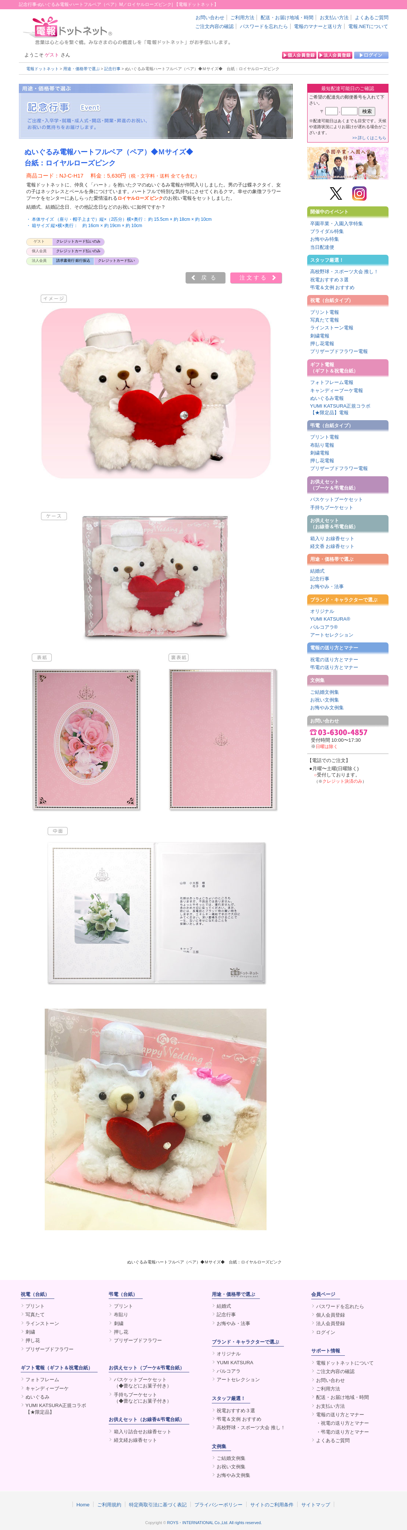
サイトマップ (315, 1504)
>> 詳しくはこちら (369, 137)
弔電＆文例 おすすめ (332, 287)
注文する (254, 278)
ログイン (325, 1332)
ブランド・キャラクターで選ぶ (343, 600)
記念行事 (112, 68)
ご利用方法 (242, 17)
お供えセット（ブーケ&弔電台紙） (146, 1368)
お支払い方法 (334, 17)
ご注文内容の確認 (214, 26)
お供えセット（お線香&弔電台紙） (146, 1419)
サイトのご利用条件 (272, 1504)
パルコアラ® (324, 627)
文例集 (317, 680)
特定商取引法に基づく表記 (158, 1504)
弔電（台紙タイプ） (331, 425)
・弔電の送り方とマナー (342, 1432)
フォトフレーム (42, 1379)
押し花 (33, 1340)
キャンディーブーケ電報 (336, 390)
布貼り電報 (322, 445)
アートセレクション (331, 635)
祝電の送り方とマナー (334, 659)
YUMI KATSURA (235, 1362)
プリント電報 (324, 312)
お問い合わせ (210, 17)
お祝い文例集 (324, 700)
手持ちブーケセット (331, 507)
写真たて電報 (324, 320)
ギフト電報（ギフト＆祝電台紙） (334, 368)
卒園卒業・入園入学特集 (336, 223)
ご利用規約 (109, 1504)
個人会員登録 (330, 1315)
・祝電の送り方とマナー (342, 1423)
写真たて (35, 1314)
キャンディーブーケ (47, 1388)
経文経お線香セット (135, 1440)
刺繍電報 (319, 336)
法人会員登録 (330, 1323)
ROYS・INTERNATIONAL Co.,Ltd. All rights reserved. (214, 1522)
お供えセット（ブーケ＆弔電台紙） (334, 485)
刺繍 (30, 1332)
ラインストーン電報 (331, 327)
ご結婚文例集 (324, 692)
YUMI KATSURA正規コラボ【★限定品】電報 (340, 409)
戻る (210, 278)
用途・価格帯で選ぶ (81, 68)
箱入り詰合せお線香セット (143, 1431)
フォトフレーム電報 (331, 382)
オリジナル (322, 611)
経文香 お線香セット (332, 546)
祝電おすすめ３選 (329, 279)
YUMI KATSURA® (330, 619)
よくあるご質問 (372, 17)
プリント (35, 1306)
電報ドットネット (42, 68)
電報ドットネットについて (345, 1363)
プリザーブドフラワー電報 (339, 351)
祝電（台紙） (35, 1294)
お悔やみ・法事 (327, 586)
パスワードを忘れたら (264, 26)
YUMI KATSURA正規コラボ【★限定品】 (56, 1408)
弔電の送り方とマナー (334, 667)
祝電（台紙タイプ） (331, 300)
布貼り (121, 1314)
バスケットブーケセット (336, 499)
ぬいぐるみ (38, 1397)
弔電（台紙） (123, 1294)
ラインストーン (42, 1323)
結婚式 (317, 571)
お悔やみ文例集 (327, 707)
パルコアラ (229, 1371)
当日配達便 (322, 247)
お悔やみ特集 (324, 239)
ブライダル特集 (327, 231)
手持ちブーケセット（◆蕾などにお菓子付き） (143, 1398)
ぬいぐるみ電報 (327, 398)
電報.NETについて (368, 26)
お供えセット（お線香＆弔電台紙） (334, 523)
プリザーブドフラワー (50, 1349)
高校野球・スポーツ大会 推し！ (344, 271)
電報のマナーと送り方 (318, 26)
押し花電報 (322, 343)
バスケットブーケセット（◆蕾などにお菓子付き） (143, 1383)
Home (83, 1504)
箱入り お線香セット (332, 538)
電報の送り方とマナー (334, 648)
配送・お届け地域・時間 (287, 17)
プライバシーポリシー (218, 1504)
